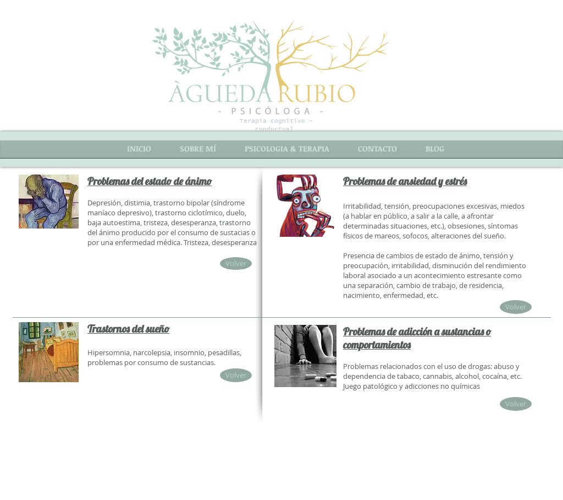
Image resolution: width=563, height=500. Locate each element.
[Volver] (236, 263)
